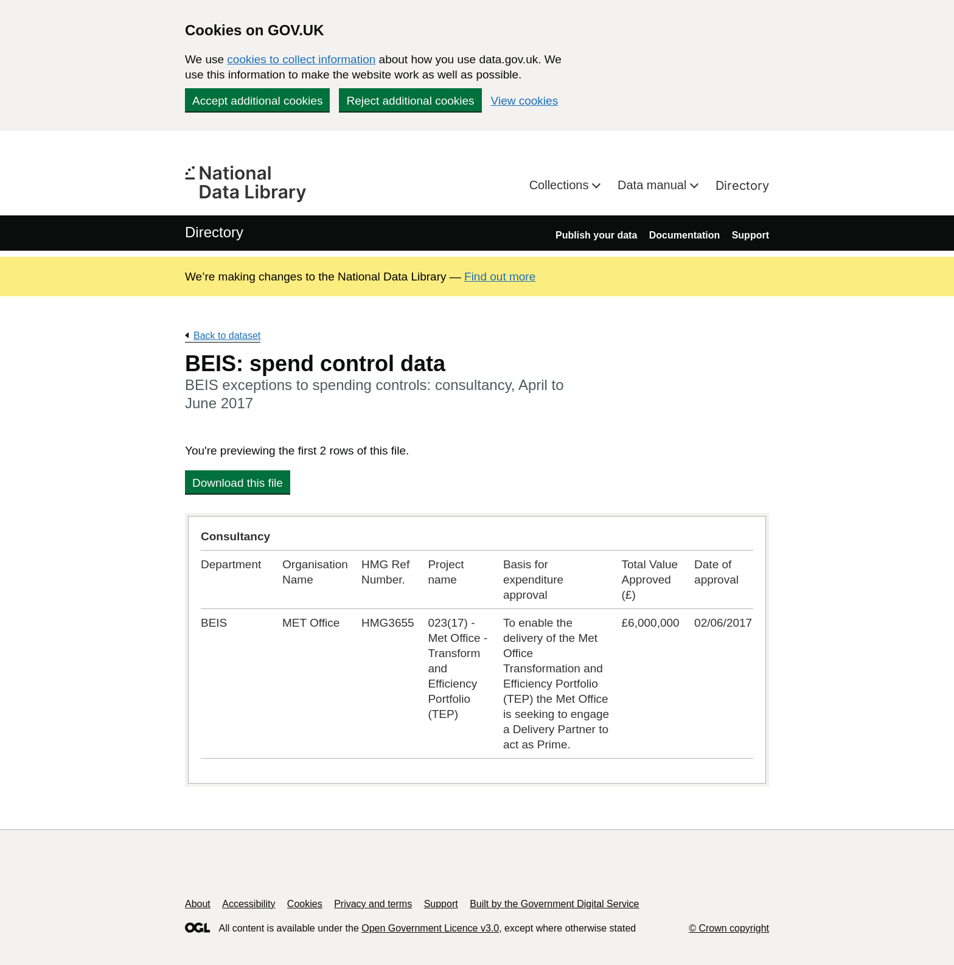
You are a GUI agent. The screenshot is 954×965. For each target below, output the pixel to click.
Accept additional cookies (257, 100)
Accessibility (248, 904)
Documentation (684, 235)
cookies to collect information (301, 59)
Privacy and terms (373, 904)
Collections (560, 185)
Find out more (499, 276)
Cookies (304, 904)
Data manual (654, 185)
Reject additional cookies (410, 100)
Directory (742, 185)
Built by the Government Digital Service (554, 904)
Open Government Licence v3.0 (430, 928)
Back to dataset (226, 335)
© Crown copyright (729, 928)
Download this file (237, 482)
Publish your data (596, 235)
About (198, 904)
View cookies (525, 100)
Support (750, 235)
